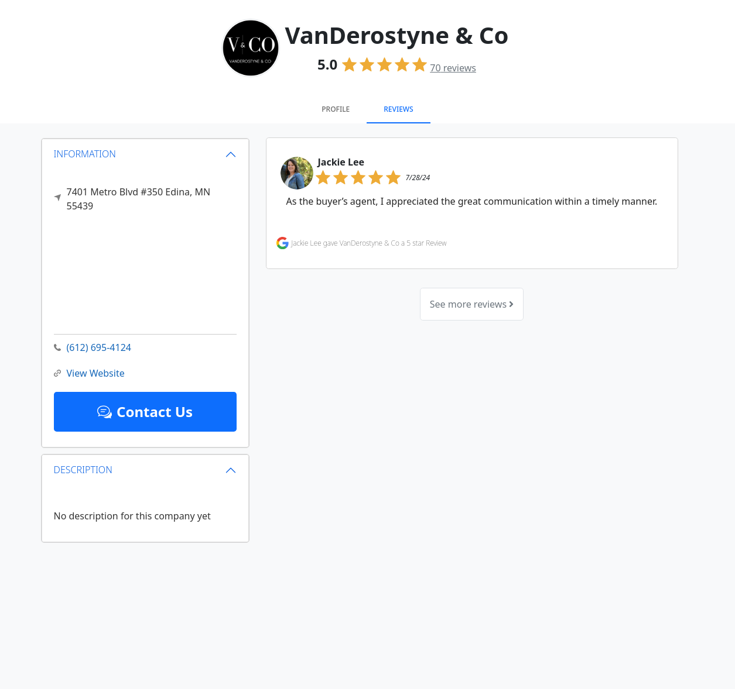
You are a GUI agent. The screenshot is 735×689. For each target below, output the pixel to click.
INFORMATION (85, 153)
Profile (336, 109)
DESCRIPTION (83, 469)
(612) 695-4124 (92, 347)
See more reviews (472, 304)
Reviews (398, 109)
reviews (453, 67)
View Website (89, 373)
